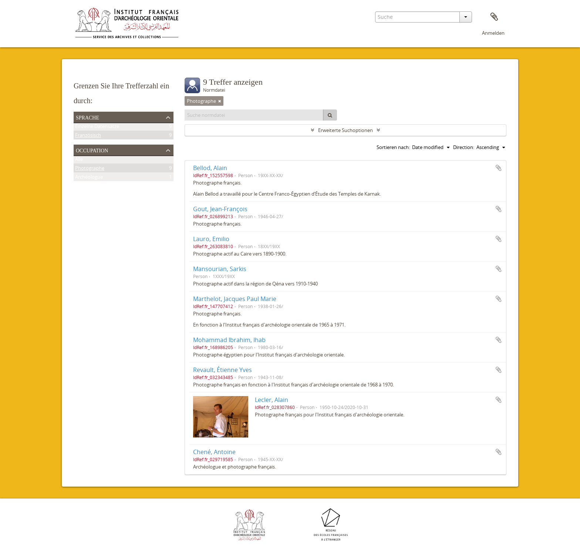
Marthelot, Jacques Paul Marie (234, 299)
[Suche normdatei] (254, 115)
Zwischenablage (494, 17)
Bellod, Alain (210, 168)
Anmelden (493, 33)
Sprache (87, 117)
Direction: (463, 147)
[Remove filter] (219, 101)
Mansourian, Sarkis (219, 269)
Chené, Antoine (214, 452)
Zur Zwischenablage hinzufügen (498, 168)
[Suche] (330, 115)
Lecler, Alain (271, 400)
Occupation (92, 150)
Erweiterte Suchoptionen (345, 130)
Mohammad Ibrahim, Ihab (229, 340)
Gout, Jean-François (220, 209)
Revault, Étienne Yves (222, 370)
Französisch (88, 136)
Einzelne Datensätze (97, 127)
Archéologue (89, 178)
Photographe (89, 169)
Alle (79, 160)
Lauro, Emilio (211, 239)
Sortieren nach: (393, 147)
